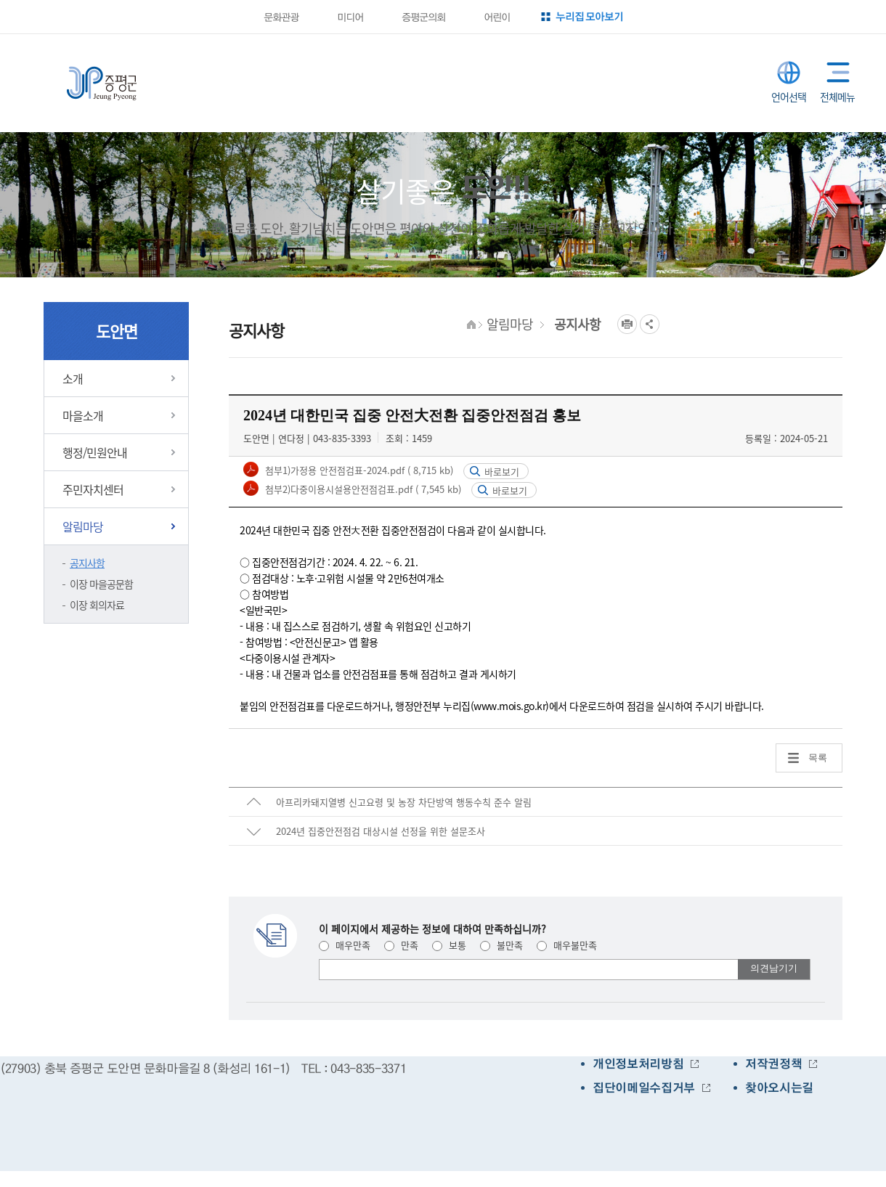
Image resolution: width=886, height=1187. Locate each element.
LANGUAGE (788, 72)
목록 (817, 757)
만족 (401, 945)
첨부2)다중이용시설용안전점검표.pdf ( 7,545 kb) (361, 489)
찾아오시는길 (779, 1088)
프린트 (627, 324)
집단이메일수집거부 (644, 1088)
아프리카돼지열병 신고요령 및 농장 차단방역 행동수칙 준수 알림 (404, 802)
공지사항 (87, 562)
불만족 (501, 945)
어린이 (496, 16)
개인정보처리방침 (638, 1064)
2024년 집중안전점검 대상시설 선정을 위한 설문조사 (380, 831)
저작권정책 (773, 1064)
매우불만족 (567, 945)
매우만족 (344, 945)
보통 (449, 945)
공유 (649, 324)
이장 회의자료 (97, 604)
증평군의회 (422, 16)
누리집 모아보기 (589, 16)
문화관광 (280, 16)
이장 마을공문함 (101, 583)
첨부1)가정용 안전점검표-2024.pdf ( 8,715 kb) (357, 470)
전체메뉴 (835, 72)
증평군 (101, 83)
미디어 (349, 16)
